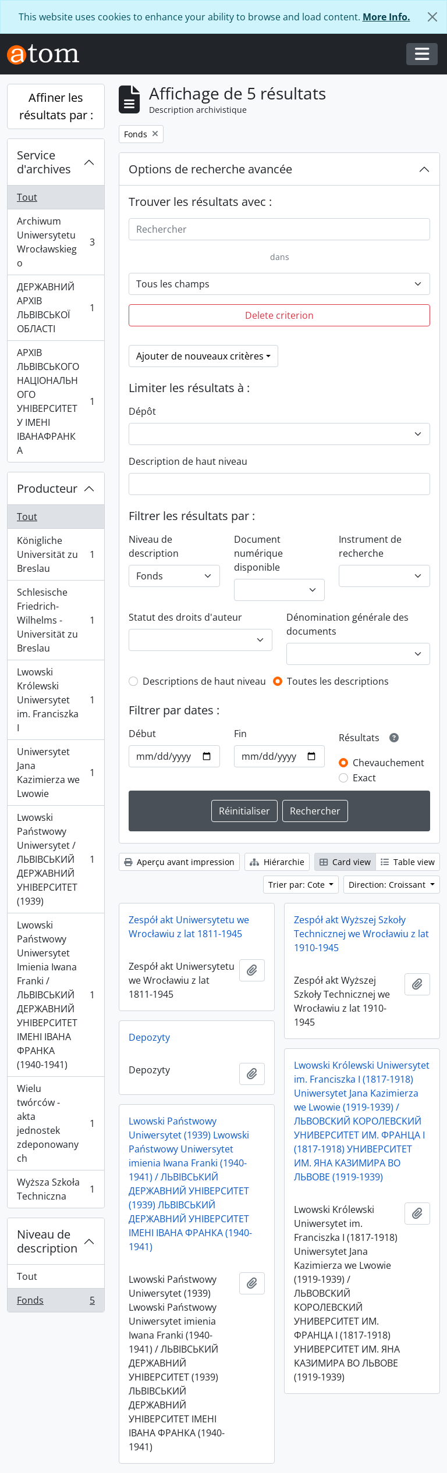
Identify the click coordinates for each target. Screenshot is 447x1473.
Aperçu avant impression (179, 861)
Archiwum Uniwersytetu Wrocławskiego (55, 242)
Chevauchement (388, 762)
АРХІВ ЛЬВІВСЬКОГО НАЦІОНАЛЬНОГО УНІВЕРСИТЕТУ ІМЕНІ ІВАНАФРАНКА (55, 401)
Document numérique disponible (258, 553)
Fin (240, 733)
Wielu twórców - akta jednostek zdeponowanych (55, 1123)
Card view (345, 861)
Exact (364, 777)
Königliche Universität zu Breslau (55, 554)
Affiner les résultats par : (56, 106)
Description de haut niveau (188, 461)
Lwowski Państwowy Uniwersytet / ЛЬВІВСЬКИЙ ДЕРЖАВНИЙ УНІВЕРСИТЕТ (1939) (55, 859)
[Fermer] (432, 17)
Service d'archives (44, 162)
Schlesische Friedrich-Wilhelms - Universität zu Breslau (55, 620)
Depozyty (149, 1037)
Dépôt (142, 411)
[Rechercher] (279, 229)
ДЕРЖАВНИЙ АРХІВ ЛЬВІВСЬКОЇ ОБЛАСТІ (55, 307)
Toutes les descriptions (338, 681)
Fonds (55, 1302)
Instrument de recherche (370, 546)
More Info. (386, 16)
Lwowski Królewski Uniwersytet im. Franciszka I (55, 700)
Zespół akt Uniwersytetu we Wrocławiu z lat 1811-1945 (189, 926)
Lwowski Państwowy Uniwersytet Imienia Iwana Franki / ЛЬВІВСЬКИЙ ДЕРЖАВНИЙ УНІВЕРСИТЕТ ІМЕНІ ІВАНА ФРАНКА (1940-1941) (55, 995)
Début (142, 733)
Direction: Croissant (388, 884)
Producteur (47, 488)
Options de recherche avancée (210, 169)
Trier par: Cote (297, 884)
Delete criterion (279, 315)
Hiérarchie (277, 861)
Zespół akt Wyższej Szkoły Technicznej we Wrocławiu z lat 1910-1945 (361, 933)
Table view (408, 861)
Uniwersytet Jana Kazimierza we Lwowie (55, 772)
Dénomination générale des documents (347, 624)
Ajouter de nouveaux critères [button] (200, 356)
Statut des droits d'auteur (185, 617)
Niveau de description (47, 1241)
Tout (27, 197)
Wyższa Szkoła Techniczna (55, 1189)
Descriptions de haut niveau (204, 681)
